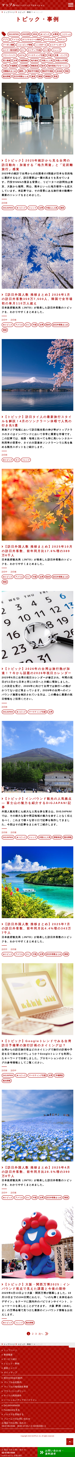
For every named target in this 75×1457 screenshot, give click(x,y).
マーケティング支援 (36, 55)
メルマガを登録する (14, 1414)
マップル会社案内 (12, 1382)
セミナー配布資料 (10, 50)
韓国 (40, 76)
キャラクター (49, 39)
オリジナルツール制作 (31, 39)
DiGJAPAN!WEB (12, 1405)
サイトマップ (10, 1372)
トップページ (8, 1344)
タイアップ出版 (34, 50)
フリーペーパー (9, 55)
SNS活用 (26, 34)
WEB (35, 34)
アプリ (6, 39)
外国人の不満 (61, 60)
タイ (23, 50)
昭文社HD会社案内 (13, 1378)
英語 (67, 71)
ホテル (22, 55)
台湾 (15, 60)
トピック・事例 (24, 1344)
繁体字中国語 (47, 71)
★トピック (45, 34)
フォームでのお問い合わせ (17, 1419)
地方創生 (34, 60)
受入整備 (6, 60)
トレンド (56, 50)
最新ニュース (10, 1368)
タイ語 (47, 50)
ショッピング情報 (24, 45)
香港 (55, 76)
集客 (33, 76)
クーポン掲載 (8, 45)
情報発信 (34, 66)
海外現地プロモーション (58, 66)
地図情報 (24, 60)
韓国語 (48, 76)
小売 (5, 66)
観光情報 (6, 76)
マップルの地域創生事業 (16, 1387)
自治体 (59, 71)
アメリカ (15, 39)
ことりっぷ (66, 34)
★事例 (55, 34)
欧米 (43, 66)
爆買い (22, 71)
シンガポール (41, 45)
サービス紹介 (10, 1359)
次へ (41, 1333)
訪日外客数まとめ (20, 76)
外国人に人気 (47, 60)
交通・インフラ (61, 55)
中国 (49, 55)
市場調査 (13, 66)
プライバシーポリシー (15, 1391)
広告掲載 (24, 66)
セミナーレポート (57, 45)
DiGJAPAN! (14, 34)
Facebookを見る (12, 1410)
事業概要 (8, 1355)
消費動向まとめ (9, 71)
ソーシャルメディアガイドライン (20, 1400)
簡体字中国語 (33, 71)
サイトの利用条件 (12, 1395)
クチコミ (62, 39)
